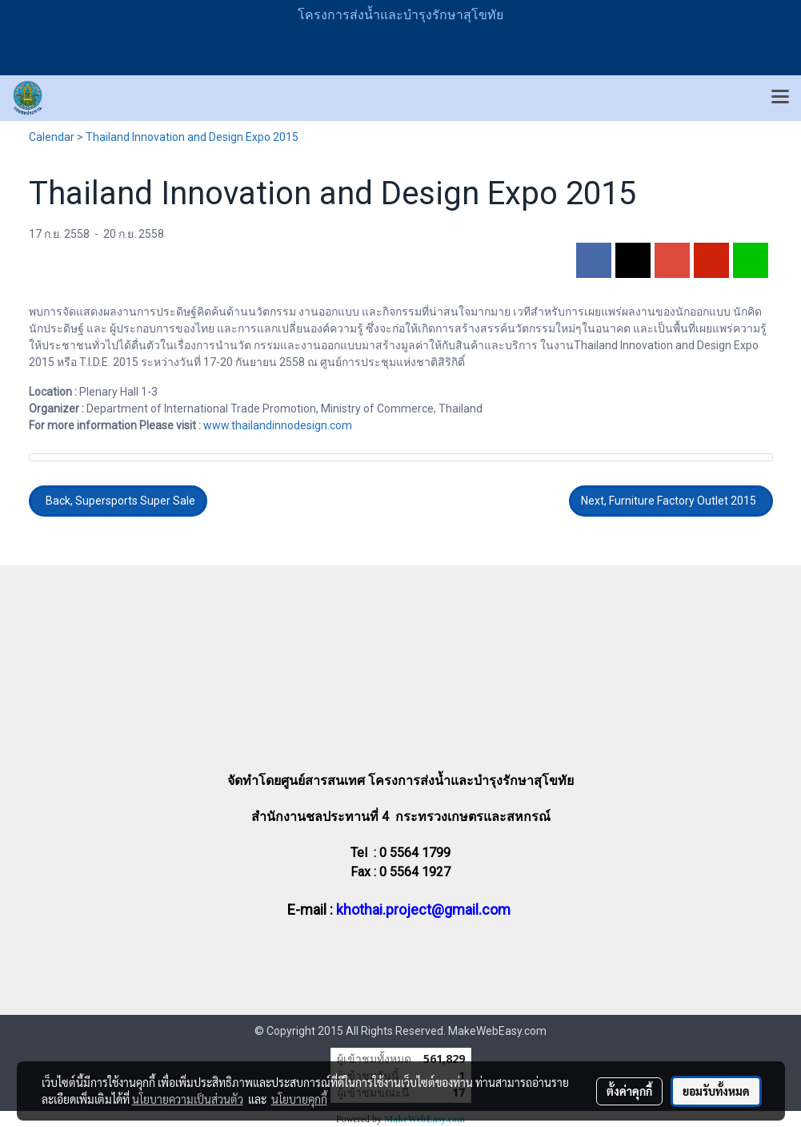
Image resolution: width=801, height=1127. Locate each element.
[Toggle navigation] (780, 97)
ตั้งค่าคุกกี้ (629, 1091)
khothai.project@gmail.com (423, 909)
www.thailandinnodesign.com (277, 425)
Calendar (51, 137)
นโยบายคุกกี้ (299, 1099)
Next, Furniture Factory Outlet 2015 (671, 500)
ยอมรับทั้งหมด (716, 1091)
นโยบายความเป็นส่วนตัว (187, 1099)
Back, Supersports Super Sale (118, 500)
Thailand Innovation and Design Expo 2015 (192, 137)
